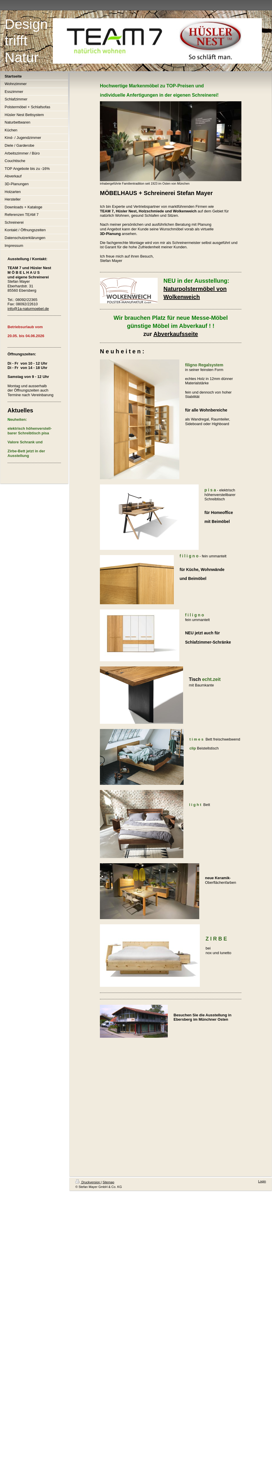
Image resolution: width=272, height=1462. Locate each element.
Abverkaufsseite (175, 334)
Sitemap (108, 1182)
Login (262, 1181)
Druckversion (88, 1182)
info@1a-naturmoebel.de (28, 308)
